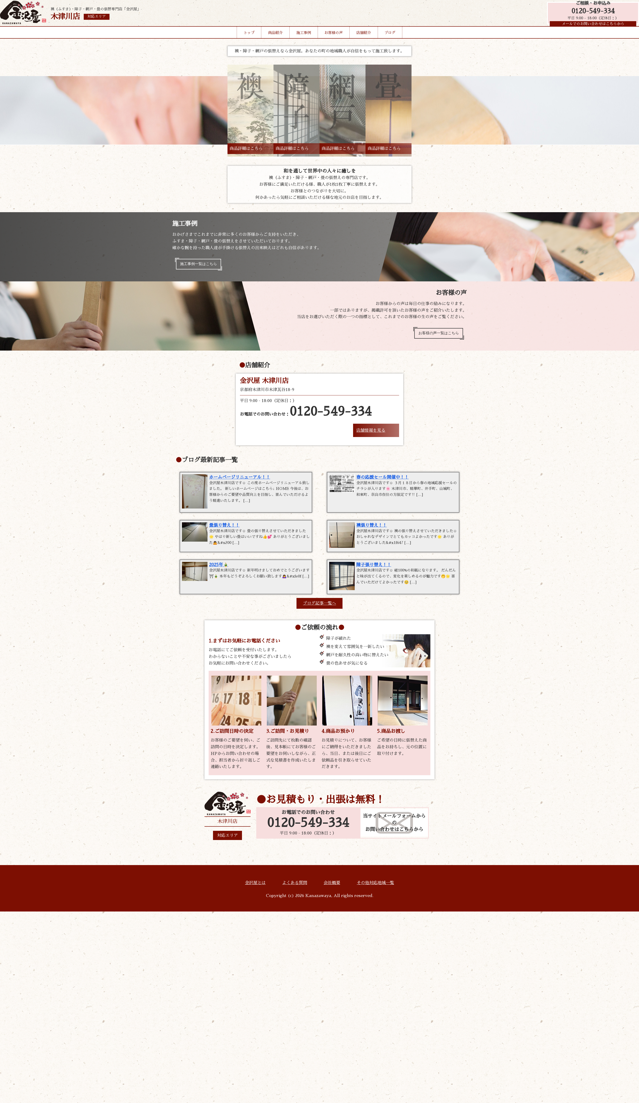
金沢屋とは (255, 891)
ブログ (389, 40)
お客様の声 (333, 40)
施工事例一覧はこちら (201, 265)
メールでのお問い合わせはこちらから (590, 29)
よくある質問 (294, 891)
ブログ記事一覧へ (319, 611)
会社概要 (332, 891)
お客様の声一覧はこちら (435, 336)
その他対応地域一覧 (375, 891)
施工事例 (303, 40)
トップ (249, 40)
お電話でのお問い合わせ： (305, 416)
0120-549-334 (590, 14)
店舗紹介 (363, 40)
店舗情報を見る (370, 434)
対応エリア (227, 844)
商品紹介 (275, 40)
